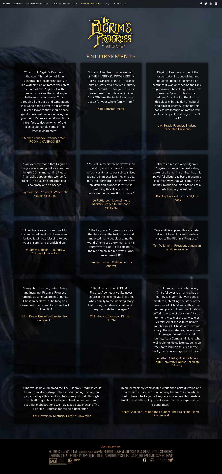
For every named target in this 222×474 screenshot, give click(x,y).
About (18, 3)
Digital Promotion (64, 3)
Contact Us (111, 447)
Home (6, 3)
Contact (120, 3)
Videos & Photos (37, 3)
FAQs (107, 3)
